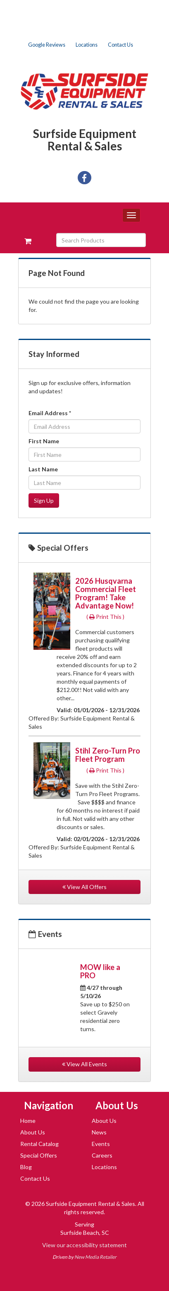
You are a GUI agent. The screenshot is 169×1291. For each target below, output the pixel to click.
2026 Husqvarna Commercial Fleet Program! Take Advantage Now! (105, 593)
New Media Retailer (95, 1257)
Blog (26, 1166)
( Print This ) (105, 616)
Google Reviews (46, 45)
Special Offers (38, 1155)
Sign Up (44, 500)
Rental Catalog (39, 1143)
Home (28, 1120)
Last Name (43, 469)
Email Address (50, 412)
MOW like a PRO (100, 971)
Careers (102, 1155)
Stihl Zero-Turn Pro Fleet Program (107, 754)
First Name (44, 441)
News (99, 1132)
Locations (87, 45)
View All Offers (84, 886)
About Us (32, 1132)
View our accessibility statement (84, 1244)
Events (101, 1143)
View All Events (84, 1064)
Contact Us (120, 45)
